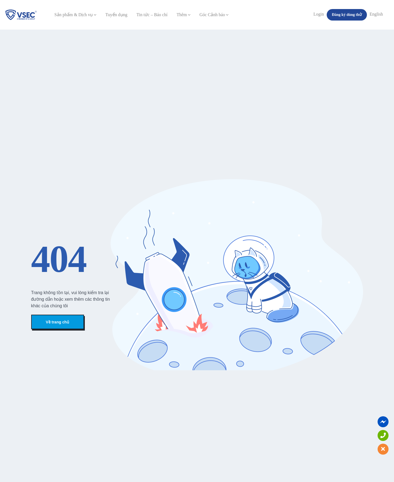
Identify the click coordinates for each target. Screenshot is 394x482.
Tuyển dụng (116, 14)
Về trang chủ (57, 322)
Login (319, 14)
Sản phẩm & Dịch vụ (75, 14)
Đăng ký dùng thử (347, 15)
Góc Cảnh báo (213, 14)
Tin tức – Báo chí (152, 14)
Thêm (183, 14)
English (376, 14)
